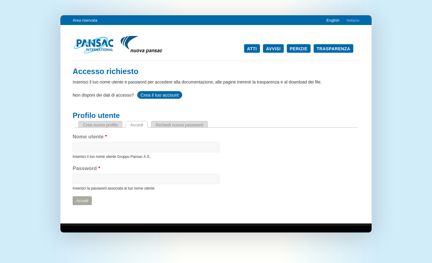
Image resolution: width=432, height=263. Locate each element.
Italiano (353, 20)
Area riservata (85, 20)
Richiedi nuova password (179, 125)
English (333, 20)
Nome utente (90, 137)
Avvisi (273, 48)
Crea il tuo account (159, 95)
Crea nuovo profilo (100, 125)
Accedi (139, 125)
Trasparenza (333, 48)
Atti (252, 48)
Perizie (299, 48)
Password (86, 168)
